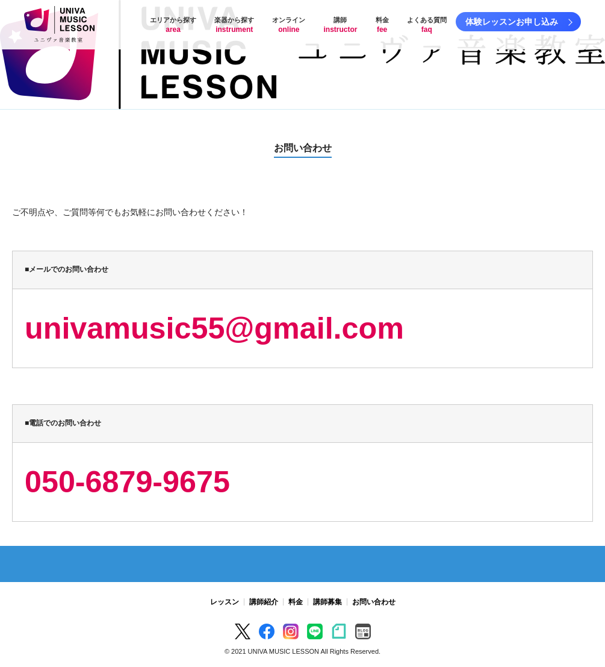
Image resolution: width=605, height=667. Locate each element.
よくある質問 (427, 25)
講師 (340, 25)
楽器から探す (234, 25)
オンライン (288, 25)
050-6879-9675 (127, 482)
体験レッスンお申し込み (511, 22)
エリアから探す (173, 25)
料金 (382, 25)
